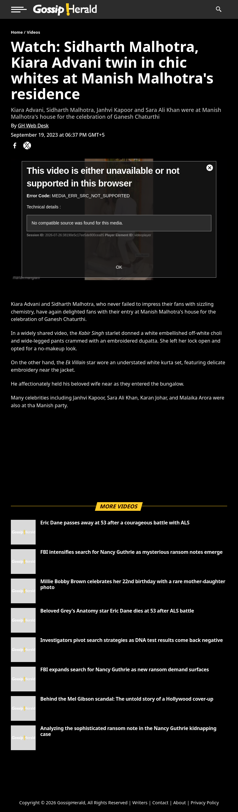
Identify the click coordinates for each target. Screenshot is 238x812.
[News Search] (218, 9)
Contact (160, 803)
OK (119, 267)
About (179, 803)
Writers (140, 803)
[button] (19, 9)
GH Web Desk (33, 125)
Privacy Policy (205, 803)
